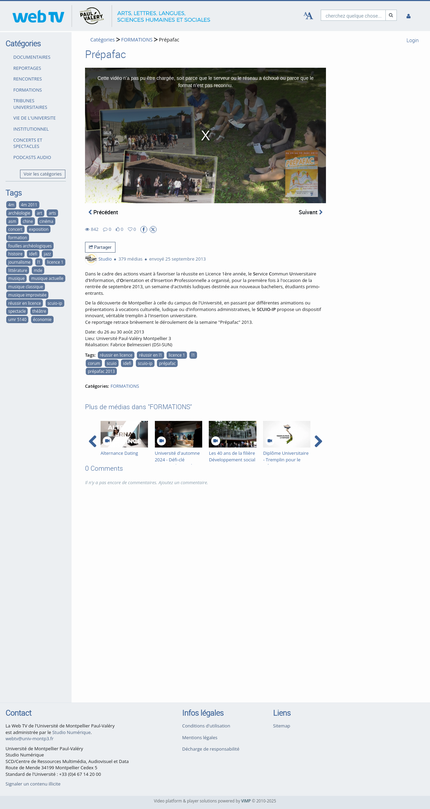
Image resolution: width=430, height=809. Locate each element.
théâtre (39, 311)
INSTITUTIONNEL (31, 129)
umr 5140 (17, 319)
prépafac (167, 363)
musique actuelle (47, 278)
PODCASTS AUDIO (32, 157)
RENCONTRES (27, 79)
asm (12, 221)
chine (28, 221)
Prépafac (169, 39)
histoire (15, 253)
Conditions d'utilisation (206, 726)
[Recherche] (391, 15)
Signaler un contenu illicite (33, 784)
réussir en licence (24, 303)
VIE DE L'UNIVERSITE (34, 118)
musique (16, 278)
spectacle (17, 311)
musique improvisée (27, 295)
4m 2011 (29, 204)
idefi (33, 253)
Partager (100, 247)
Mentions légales (199, 737)
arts (52, 213)
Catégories (102, 39)
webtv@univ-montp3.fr (30, 738)
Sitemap (281, 726)
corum (94, 363)
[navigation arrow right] (318, 441)
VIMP (246, 800)
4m (11, 204)
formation (17, 237)
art (39, 213)
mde (38, 270)
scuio (111, 363)
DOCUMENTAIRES (31, 57)
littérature (17, 270)
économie (42, 319)
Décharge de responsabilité (211, 749)
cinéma (46, 221)
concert (15, 229)
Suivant (310, 212)
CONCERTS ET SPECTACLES (28, 143)
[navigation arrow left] (92, 441)
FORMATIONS (27, 90)
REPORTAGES (27, 68)
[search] (353, 15)
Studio (105, 259)
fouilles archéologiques (30, 245)
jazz (47, 253)
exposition (39, 229)
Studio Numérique (71, 732)
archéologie (19, 213)
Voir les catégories (43, 174)
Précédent (103, 212)
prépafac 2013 (101, 371)
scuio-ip (55, 303)
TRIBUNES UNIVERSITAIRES (30, 103)
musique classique (25, 286)
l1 (38, 262)
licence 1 (55, 262)
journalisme (19, 262)
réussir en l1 (150, 355)
